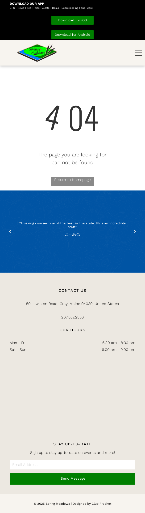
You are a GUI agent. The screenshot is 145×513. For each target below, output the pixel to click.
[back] (10, 231)
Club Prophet (101, 503)
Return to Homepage (72, 179)
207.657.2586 (72, 317)
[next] (135, 231)
